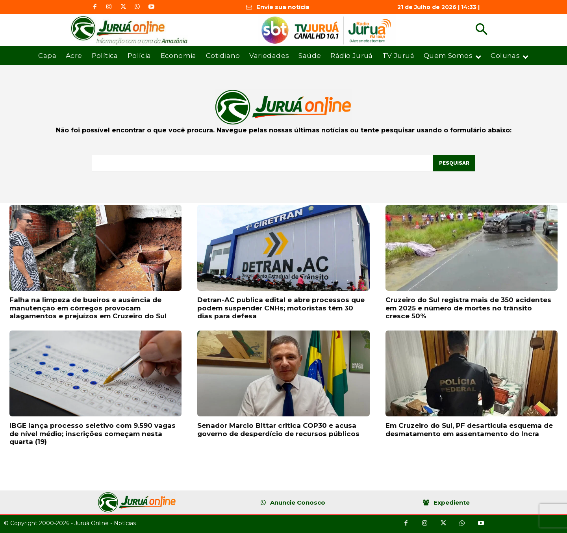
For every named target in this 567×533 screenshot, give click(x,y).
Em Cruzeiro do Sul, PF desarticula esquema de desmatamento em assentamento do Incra (469, 429)
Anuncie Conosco (297, 502)
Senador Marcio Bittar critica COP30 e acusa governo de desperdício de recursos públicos (278, 429)
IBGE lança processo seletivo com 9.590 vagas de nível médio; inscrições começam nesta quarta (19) (92, 434)
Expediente (452, 502)
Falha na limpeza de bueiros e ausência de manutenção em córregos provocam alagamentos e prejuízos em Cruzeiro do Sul (88, 308)
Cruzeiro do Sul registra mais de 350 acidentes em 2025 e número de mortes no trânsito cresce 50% (468, 308)
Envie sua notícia (282, 7)
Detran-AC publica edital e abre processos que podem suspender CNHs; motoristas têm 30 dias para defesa (281, 308)
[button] (481, 30)
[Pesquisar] (454, 163)
